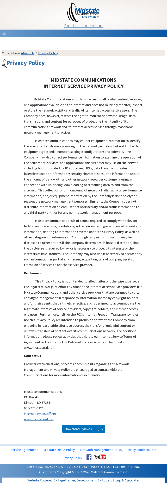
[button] (83, 14)
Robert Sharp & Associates (121, 480)
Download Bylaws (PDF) (82, 429)
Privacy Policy (48, 53)
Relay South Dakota (142, 449)
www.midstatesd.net (39, 419)
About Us (27, 53)
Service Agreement (24, 449)
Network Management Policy (101, 449)
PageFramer (66, 480)
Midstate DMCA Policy (59, 449)
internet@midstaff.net (40, 413)
